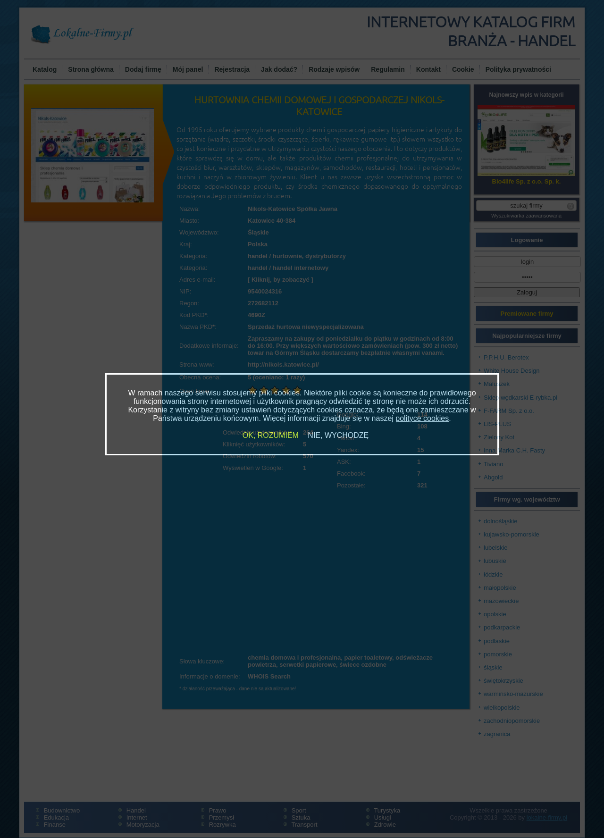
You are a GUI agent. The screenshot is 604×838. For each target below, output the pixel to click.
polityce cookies (422, 418)
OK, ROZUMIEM (271, 435)
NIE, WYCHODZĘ (338, 435)
